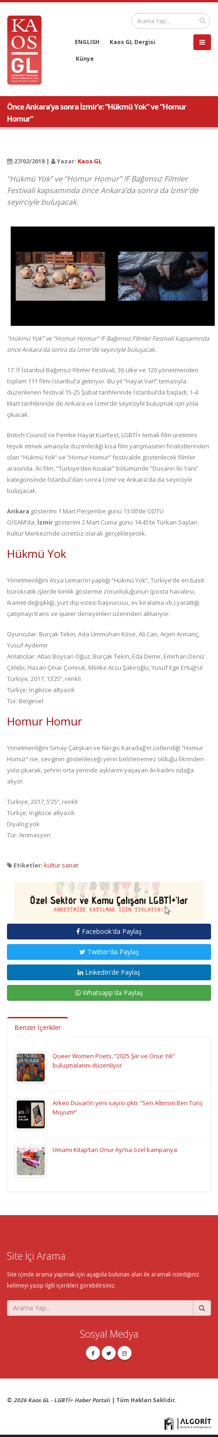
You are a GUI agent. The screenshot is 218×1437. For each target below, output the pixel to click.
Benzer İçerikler (37, 1027)
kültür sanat (61, 865)
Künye (85, 58)
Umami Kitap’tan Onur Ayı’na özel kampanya (115, 1150)
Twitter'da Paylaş (109, 951)
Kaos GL (90, 161)
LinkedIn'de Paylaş (109, 972)
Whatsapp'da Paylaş (109, 992)
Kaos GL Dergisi (132, 41)
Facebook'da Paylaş (109, 931)
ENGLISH (87, 41)
